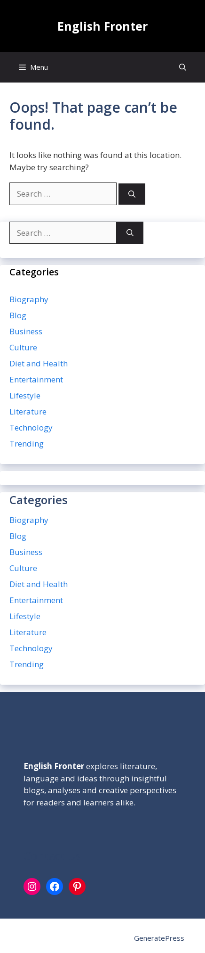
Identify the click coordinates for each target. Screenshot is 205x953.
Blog (17, 315)
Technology (31, 427)
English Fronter (102, 26)
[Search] (131, 194)
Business (25, 331)
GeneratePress (159, 938)
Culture (23, 347)
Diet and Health (38, 363)
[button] (183, 67)
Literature (28, 411)
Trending (26, 443)
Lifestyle (24, 395)
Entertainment (36, 379)
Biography (28, 299)
